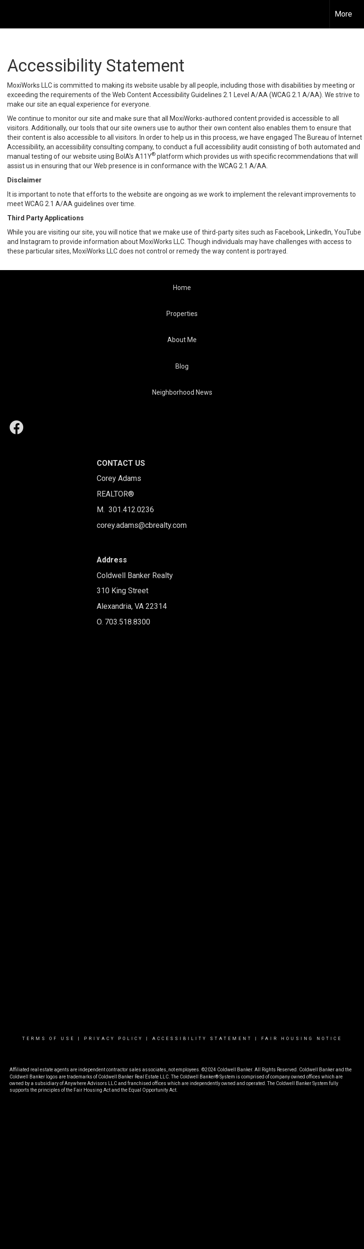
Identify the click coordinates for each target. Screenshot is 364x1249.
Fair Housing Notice (301, 1038)
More (343, 13)
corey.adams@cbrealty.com (142, 525)
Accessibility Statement (202, 1038)
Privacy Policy (113, 1038)
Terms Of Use (48, 1038)
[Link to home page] (12, 14)
